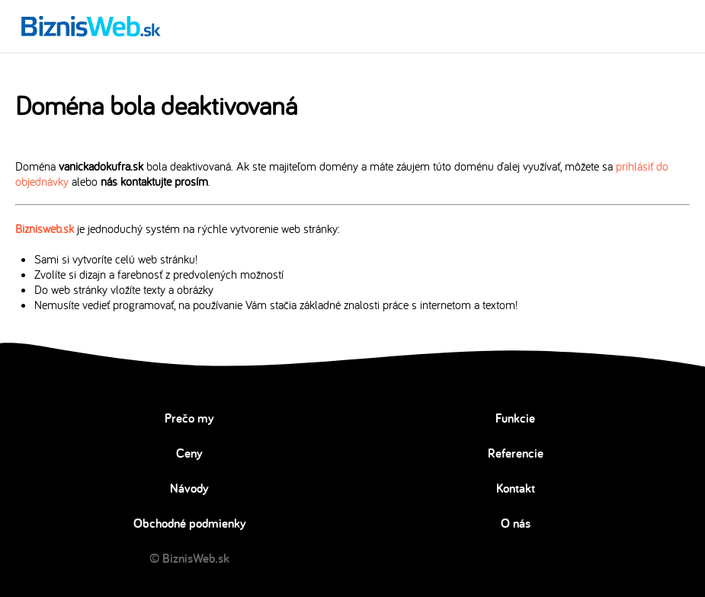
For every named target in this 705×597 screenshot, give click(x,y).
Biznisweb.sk (44, 228)
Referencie (515, 453)
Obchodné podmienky (189, 523)
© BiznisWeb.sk (189, 558)
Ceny (189, 453)
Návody (189, 488)
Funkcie (515, 418)
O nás (515, 523)
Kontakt (515, 488)
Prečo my (189, 418)
